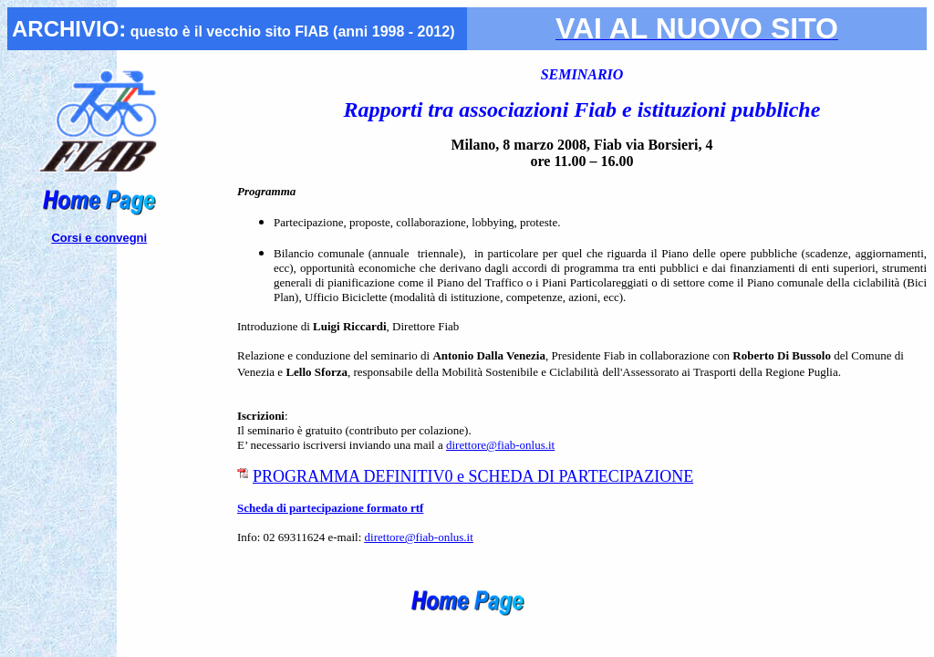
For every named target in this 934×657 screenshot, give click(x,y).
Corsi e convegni (99, 238)
